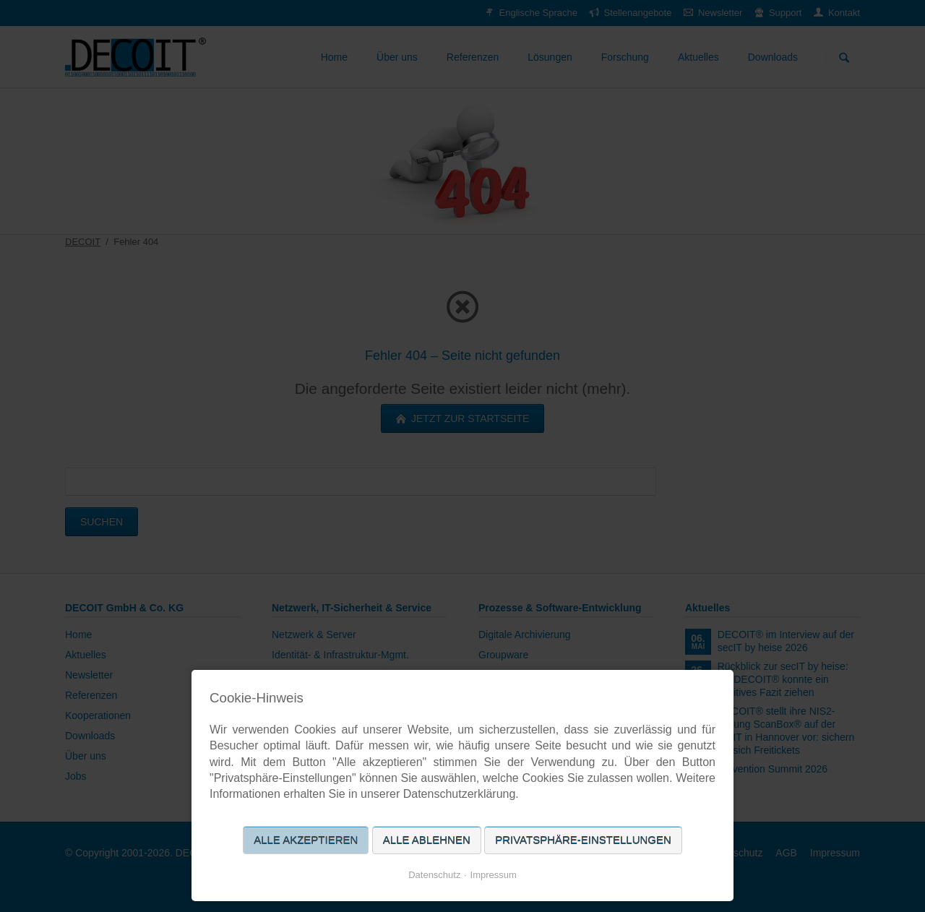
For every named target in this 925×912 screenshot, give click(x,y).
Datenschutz (434, 874)
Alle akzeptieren (306, 840)
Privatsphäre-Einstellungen (583, 840)
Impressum (493, 874)
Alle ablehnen (426, 840)
